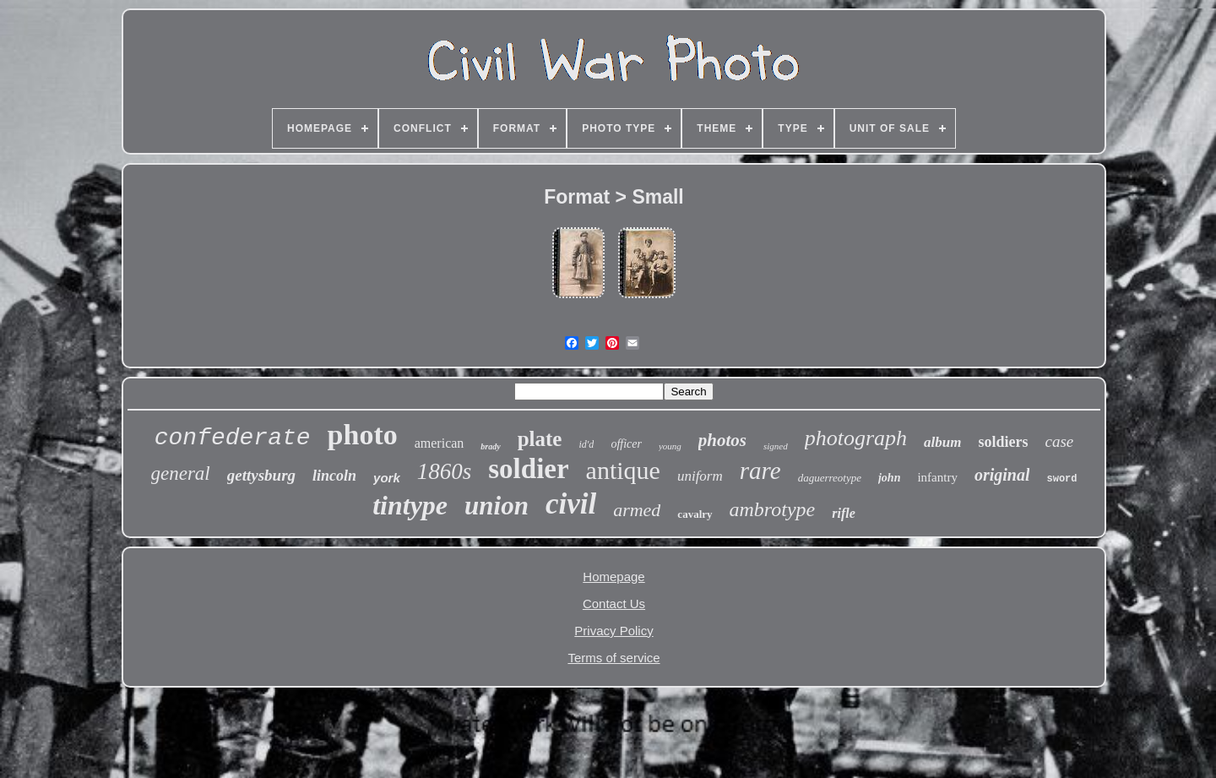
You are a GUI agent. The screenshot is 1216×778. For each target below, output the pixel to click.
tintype (410, 505)
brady (490, 446)
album (942, 442)
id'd (586, 444)
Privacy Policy (613, 630)
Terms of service (613, 657)
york (386, 478)
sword (1061, 479)
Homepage (613, 576)
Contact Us (614, 603)
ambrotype (773, 509)
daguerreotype (829, 477)
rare (760, 470)
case (1059, 441)
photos (722, 440)
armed (636, 509)
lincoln (334, 475)
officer (626, 444)
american (439, 443)
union (496, 505)
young (670, 446)
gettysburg (261, 475)
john (889, 477)
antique (623, 470)
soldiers (1003, 441)
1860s (444, 471)
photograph (856, 438)
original (1002, 474)
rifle (843, 513)
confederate (233, 438)
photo (363, 434)
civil (571, 503)
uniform (700, 476)
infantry (937, 477)
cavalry (694, 514)
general (180, 473)
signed (775, 446)
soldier (528, 469)
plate (540, 438)
